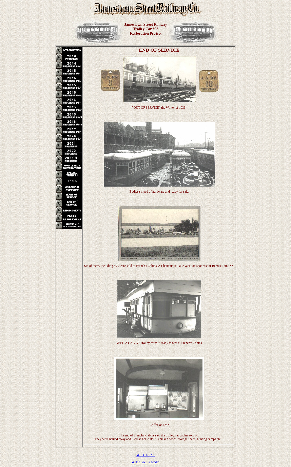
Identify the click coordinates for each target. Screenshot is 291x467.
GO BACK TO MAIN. (145, 462)
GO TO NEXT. (145, 455)
